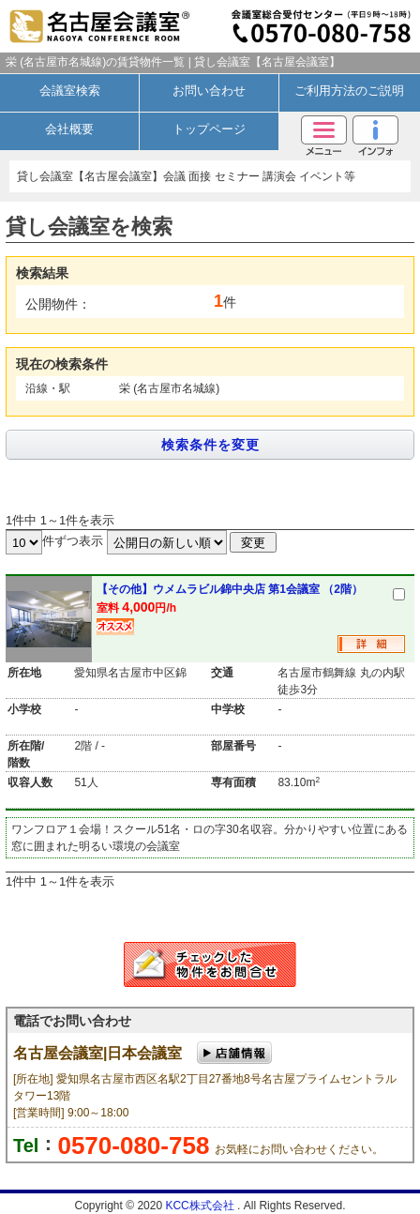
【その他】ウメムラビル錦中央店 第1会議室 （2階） (230, 589)
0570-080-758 (133, 1145)
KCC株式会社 (201, 1205)
